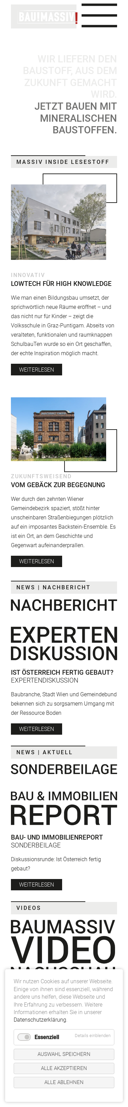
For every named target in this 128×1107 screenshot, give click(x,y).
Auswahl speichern (64, 1054)
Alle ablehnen (64, 1082)
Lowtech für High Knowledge (61, 284)
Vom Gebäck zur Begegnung (58, 485)
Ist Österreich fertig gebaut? (62, 672)
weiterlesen (36, 369)
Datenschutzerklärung (40, 1019)
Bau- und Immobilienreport (57, 837)
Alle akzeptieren (64, 1068)
